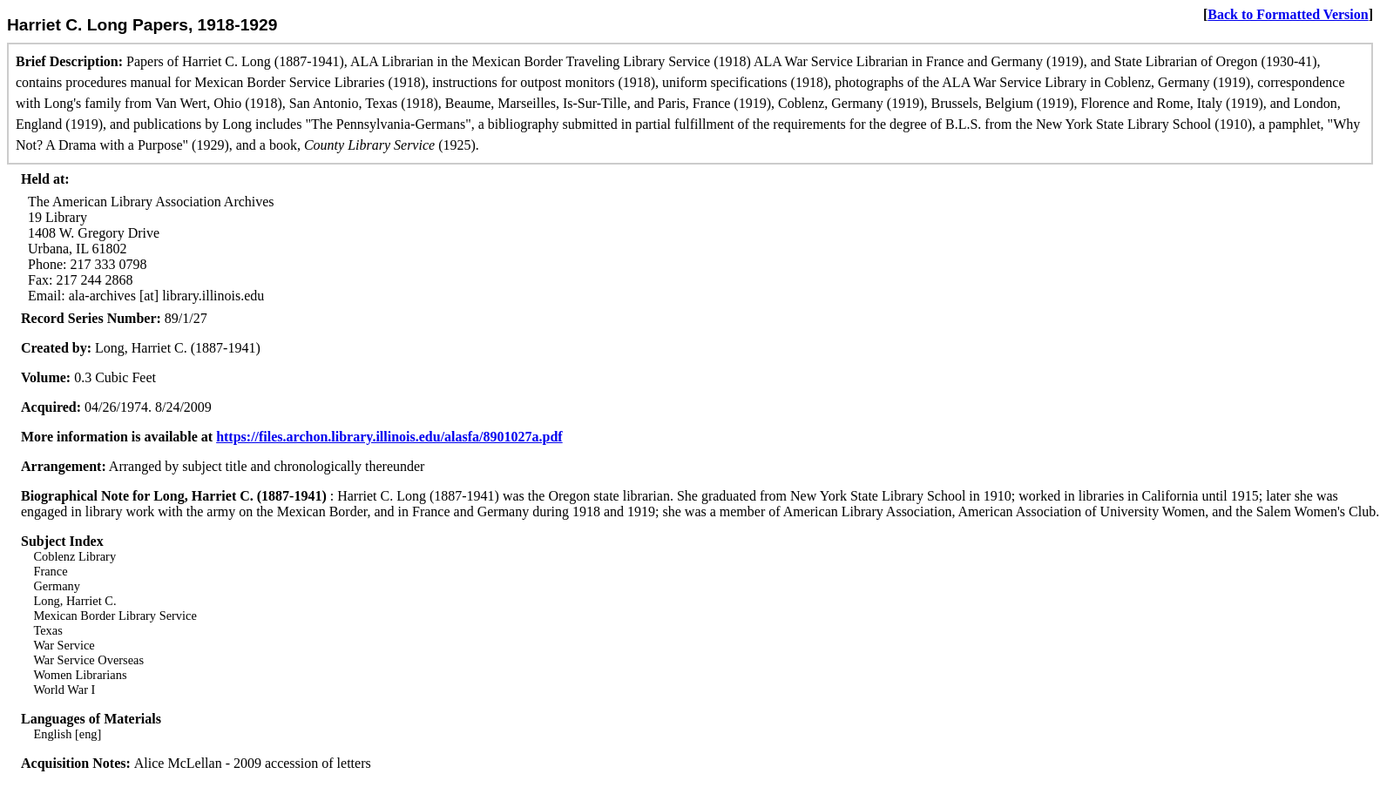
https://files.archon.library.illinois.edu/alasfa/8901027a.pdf (389, 436)
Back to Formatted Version (1288, 14)
